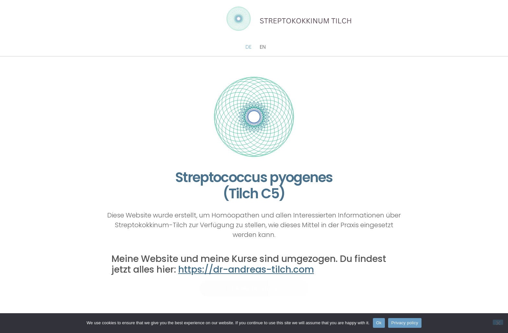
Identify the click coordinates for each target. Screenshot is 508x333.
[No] (498, 322)
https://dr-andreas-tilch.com (246, 269)
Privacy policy (404, 322)
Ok (379, 322)
